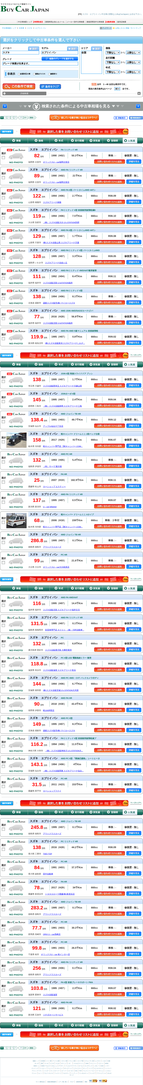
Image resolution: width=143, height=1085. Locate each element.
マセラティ (66, 1073)
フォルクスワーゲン (71, 1066)
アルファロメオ (48, 1073)
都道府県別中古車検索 (95, 22)
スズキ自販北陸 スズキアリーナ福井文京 (61, 610)
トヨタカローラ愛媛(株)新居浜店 (60, 894)
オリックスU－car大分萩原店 (56, 567)
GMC (102, 1066)
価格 (108, 48)
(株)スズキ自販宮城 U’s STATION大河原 (61, 690)
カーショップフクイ (52, 791)
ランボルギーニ (83, 1073)
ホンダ (37, 1063)
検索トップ (36, 1061)
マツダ (52, 1063)
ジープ (91, 1068)
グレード (7, 59)
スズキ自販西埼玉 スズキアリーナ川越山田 (62, 386)
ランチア (92, 1073)
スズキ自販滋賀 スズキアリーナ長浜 (59, 670)
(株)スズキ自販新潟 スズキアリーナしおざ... (65, 343)
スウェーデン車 (89, 1061)
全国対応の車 (25, 74)
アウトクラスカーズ (52, 547)
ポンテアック (68, 1068)
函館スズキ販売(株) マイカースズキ (59, 303)
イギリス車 (64, 1061)
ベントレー (108, 1068)
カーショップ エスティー (54, 487)
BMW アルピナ (45, 1066)
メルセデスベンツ (79, 1063)
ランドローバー (55, 1071)
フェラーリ (58, 1073)
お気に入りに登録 (122, 28)
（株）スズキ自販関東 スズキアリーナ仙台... (63, 771)
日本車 (21, 28)
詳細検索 (24, 93)
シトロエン (108, 1071)
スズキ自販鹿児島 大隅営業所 (58, 650)
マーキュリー (59, 1068)
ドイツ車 (49, 1061)
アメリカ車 (56, 1061)
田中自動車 (48, 874)
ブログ (72, 1082)
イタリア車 (80, 1061)
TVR (80, 1071)
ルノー (40, 1073)
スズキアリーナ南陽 (52, 202)
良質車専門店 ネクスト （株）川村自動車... (64, 630)
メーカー (7, 48)
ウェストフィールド (89, 1071)
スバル (46, 1063)
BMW (106, 1063)
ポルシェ (54, 1066)
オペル (81, 1066)
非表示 (11, 73)
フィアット (74, 1073)
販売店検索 (121, 22)
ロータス (71, 1071)
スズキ (29, 28)
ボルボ (109, 1073)
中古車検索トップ (25, 22)
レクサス (97, 1061)
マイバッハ (93, 1063)
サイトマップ (135, 28)
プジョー (34, 1073)
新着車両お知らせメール (54, 22)
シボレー (96, 1066)
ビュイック (35, 1068)
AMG (87, 1063)
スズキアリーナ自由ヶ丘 (56, 263)
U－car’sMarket (50, 507)
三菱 (41, 1063)
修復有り (53, 74)
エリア (84, 48)
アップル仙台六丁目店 (53, 426)
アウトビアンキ (101, 1073)
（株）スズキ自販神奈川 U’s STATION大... (64, 751)
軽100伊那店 (48, 710)
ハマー (107, 1066)
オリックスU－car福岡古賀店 (56, 162)
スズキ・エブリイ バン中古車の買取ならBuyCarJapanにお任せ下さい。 (112, 14)
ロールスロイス (98, 1068)
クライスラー (77, 1068)
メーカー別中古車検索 (75, 22)
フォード (50, 1068)
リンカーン (43, 1068)
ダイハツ (63, 1063)
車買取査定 (38, 22)
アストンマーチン (37, 1071)
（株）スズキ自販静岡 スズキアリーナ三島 (62, 406)
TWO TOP (47, 854)
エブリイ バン (40, 28)
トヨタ (104, 1061)
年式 (108, 67)
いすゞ (70, 1063)
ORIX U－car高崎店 (52, 934)
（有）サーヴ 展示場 (52, 466)
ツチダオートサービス (53, 1015)
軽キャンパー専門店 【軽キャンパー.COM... (63, 446)
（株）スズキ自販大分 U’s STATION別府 (61, 222)
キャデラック (88, 1066)
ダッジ (85, 1068)
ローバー (64, 1071)
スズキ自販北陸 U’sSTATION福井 (58, 283)
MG (76, 1071)
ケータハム (99, 1071)
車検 (86, 1082)
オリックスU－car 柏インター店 (55, 954)
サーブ (72, 1075)
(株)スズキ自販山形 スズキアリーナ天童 (61, 243)
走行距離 (110, 58)
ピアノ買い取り (63, 1082)
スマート (101, 1063)
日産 (109, 1061)
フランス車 (72, 1061)
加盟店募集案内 (51, 1082)
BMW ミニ (37, 1066)
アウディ (61, 1066)
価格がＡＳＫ (40, 74)
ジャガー (46, 1071)
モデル (44, 48)
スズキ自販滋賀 (50, 995)
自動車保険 (110, 22)
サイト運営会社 (40, 1082)
